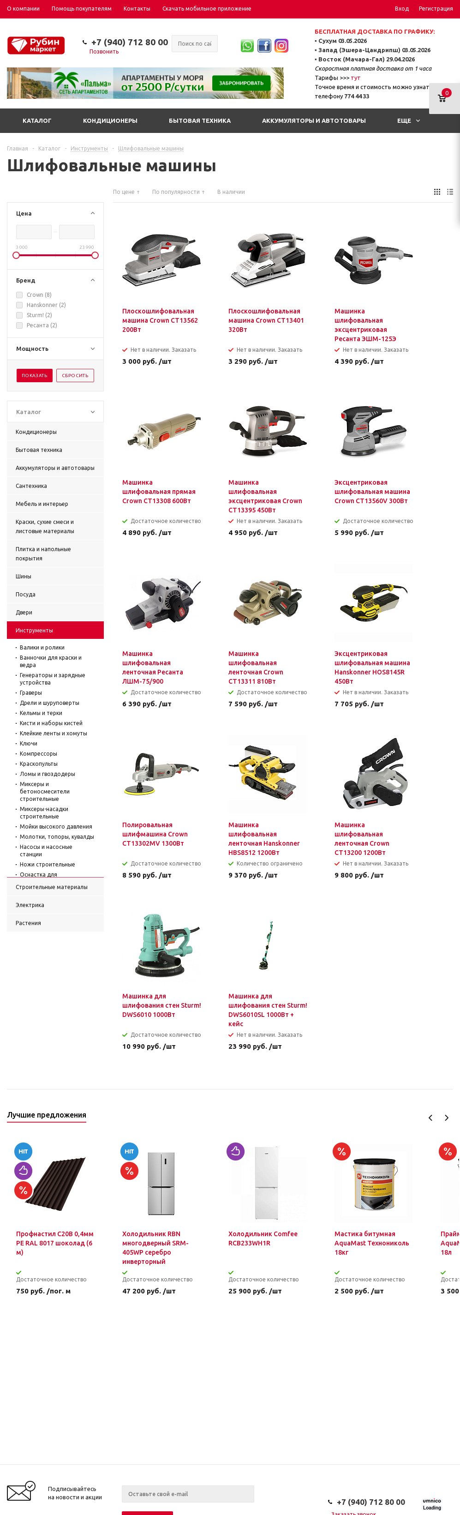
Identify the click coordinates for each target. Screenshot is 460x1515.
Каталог (37, 120)
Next (446, 1117)
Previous (430, 1117)
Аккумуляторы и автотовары (314, 120)
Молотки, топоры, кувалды (57, 837)
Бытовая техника (200, 120)
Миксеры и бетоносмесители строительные (45, 791)
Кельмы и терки (41, 713)
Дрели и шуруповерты (49, 703)
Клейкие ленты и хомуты (53, 733)
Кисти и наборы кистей (51, 723)
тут (356, 77)
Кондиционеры (110, 120)
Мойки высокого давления (56, 827)
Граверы (31, 693)
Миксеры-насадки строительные (44, 812)
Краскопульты (39, 764)
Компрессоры (38, 754)
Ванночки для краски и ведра (51, 661)
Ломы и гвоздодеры (47, 774)
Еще (408, 120)
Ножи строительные (47, 864)
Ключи (28, 743)
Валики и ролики (42, 647)
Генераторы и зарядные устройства (52, 678)
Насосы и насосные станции (46, 850)
